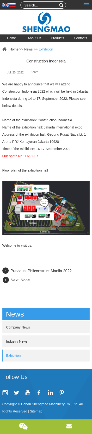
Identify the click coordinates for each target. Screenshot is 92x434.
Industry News (17, 341)
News (28, 49)
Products (57, 38)
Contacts (80, 38)
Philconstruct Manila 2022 (50, 271)
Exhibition (45, 49)
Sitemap (36, 411)
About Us (35, 38)
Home (11, 38)
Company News (18, 327)
